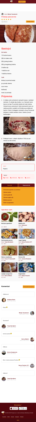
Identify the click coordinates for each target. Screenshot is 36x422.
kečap (6, 177)
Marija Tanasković (12, 14)
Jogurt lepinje (27, 236)
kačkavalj (14, 177)
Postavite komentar (28, 286)
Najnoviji (9, 185)
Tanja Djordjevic (11, 326)
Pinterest (21, 416)
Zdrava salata (7, 192)
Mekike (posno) (7, 200)
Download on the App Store (14, 408)
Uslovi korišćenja (20, 412)
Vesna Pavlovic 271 (24, 365)
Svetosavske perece (9, 236)
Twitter (8, 416)
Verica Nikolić (25, 339)
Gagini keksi (27, 270)
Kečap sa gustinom (9, 220)
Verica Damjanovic (12, 352)
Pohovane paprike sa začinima (11, 189)
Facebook (4, 416)
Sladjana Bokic (11, 299)
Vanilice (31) (27, 220)
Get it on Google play (23, 408)
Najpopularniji (26, 185)
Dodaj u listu (30, 21)
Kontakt (31, 412)
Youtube (12, 416)
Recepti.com (3, 412)
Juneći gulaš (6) (7, 194)
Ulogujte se (22, 1)
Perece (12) (27, 253)
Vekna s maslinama (9, 253)
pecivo (28, 177)
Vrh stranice (17, 405)
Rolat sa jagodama (8, 202)
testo (21, 177)
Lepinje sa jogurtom (9, 270)
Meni (18, 420)
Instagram (17, 416)
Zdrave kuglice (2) (8, 197)
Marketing (27, 412)
